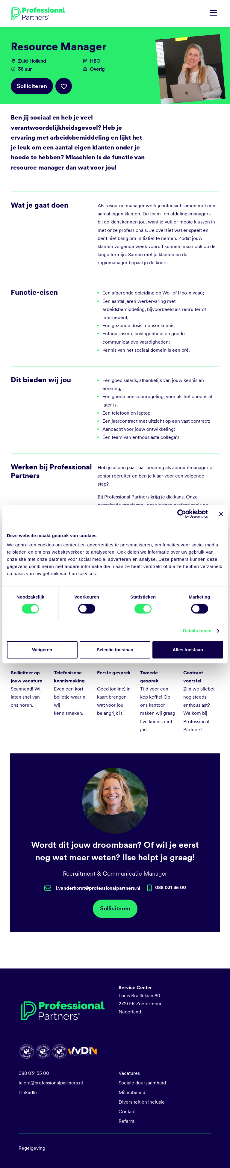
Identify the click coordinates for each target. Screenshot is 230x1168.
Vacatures (129, 1073)
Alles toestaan (187, 649)
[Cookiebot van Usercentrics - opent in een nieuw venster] (181, 513)
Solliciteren (32, 86)
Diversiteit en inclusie (142, 1102)
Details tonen (197, 630)
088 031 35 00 (34, 1073)
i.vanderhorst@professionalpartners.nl (98, 888)
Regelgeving (32, 1148)
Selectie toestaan (115, 649)
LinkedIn (28, 1092)
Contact (127, 1111)
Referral (127, 1121)
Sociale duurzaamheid (142, 1083)
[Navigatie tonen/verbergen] (213, 13)
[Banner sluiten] (221, 514)
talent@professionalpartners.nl (51, 1083)
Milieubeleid (132, 1092)
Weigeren (42, 649)
